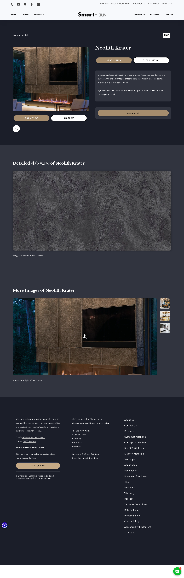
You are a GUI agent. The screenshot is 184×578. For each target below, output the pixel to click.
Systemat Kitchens (135, 436)
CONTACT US (133, 113)
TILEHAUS (169, 14)
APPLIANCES (139, 14)
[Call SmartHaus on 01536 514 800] (12, 4)
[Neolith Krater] (85, 336)
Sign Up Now (38, 466)
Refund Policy (132, 510)
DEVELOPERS (154, 14)
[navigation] (20, 36)
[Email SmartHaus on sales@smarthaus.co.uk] (18, 4)
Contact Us (130, 425)
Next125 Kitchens (134, 448)
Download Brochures (135, 476)
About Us (129, 419)
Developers (130, 470)
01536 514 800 (29, 441)
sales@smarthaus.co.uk (33, 437)
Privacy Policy (132, 515)
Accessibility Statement (137, 526)
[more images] (165, 303)
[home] (92, 14)
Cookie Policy (131, 521)
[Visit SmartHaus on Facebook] (31, 4)
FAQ (127, 481)
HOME (13, 14)
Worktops (129, 459)
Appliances (130, 464)
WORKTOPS (38, 14)
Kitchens (129, 431)
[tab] (31, 118)
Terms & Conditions (135, 504)
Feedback (129, 487)
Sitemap (129, 532)
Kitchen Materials (134, 453)
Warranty (129, 493)
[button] (5, 525)
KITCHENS (24, 14)
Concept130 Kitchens (136, 442)
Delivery (128, 498)
